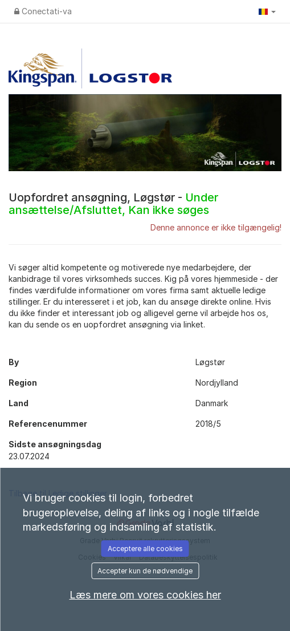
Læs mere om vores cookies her (145, 595)
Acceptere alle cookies (145, 548)
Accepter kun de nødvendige (145, 571)
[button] (267, 11)
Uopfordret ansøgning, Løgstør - (113, 203)
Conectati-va (43, 11)
